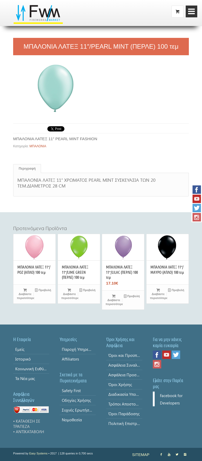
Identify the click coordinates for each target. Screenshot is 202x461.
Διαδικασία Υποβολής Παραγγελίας (125, 394)
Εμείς (19, 349)
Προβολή (43, 290)
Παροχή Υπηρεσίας (79, 349)
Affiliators (70, 359)
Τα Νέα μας (25, 378)
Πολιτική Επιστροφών (125, 423)
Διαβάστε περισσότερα (25, 294)
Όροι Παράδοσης (124, 413)
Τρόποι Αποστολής (125, 404)
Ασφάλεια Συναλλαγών (125, 365)
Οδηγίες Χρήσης (76, 400)
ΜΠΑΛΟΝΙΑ (37, 146)
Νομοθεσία (72, 419)
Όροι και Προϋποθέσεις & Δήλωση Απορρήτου (125, 355)
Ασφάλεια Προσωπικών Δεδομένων (125, 374)
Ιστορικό (23, 359)
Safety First (71, 390)
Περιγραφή (27, 168)
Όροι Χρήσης (120, 384)
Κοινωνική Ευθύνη (31, 368)
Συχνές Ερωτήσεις (78, 410)
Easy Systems (38, 453)
